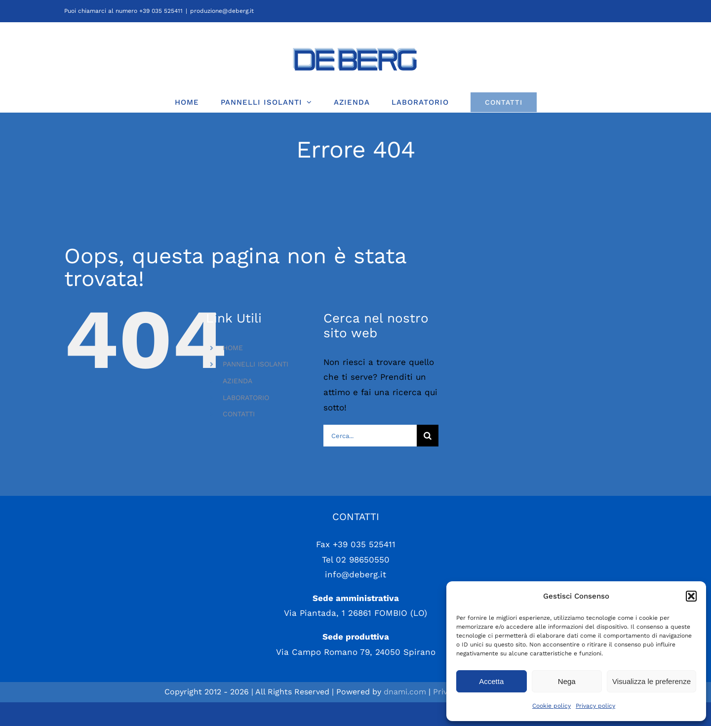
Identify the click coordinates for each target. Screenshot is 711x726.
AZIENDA (237, 381)
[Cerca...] (370, 435)
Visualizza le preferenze (651, 681)
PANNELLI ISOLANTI (255, 364)
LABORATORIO (246, 398)
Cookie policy (551, 705)
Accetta (491, 681)
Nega (567, 681)
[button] (691, 596)
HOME (233, 348)
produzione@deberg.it (222, 10)
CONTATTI (239, 414)
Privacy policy (595, 705)
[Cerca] (427, 435)
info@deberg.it (355, 599)
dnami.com (405, 715)
